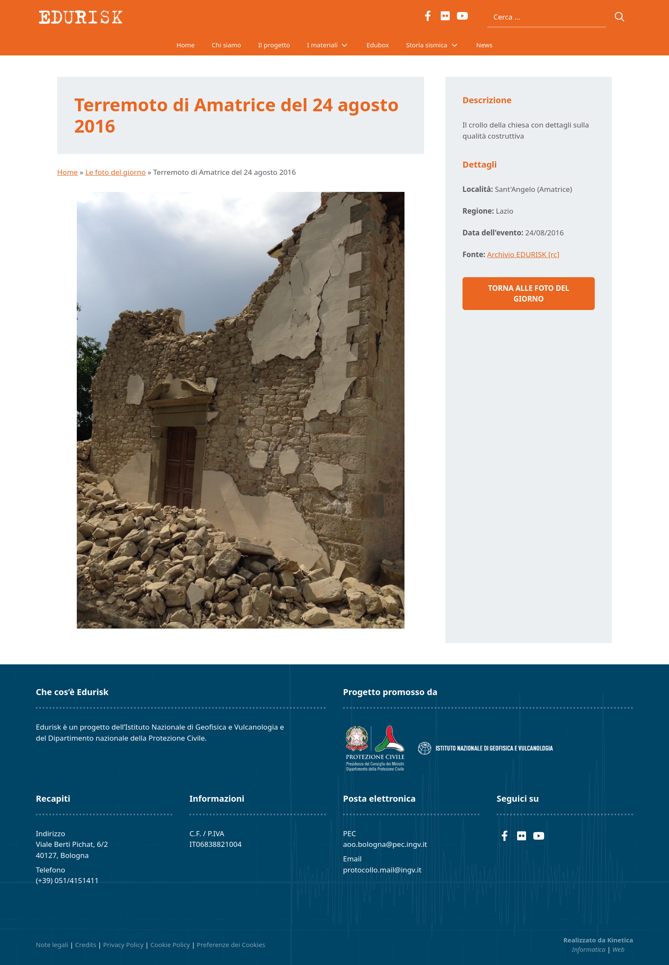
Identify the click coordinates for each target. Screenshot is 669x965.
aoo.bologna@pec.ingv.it (385, 844)
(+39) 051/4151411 (67, 880)
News (484, 45)
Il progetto (274, 45)
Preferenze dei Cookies (231, 944)
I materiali (332, 44)
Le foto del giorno (115, 172)
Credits (85, 944)
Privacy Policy (123, 944)
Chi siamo (226, 45)
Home (185, 45)
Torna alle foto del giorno (528, 293)
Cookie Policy (170, 944)
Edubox (377, 45)
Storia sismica (437, 44)
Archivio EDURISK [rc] (523, 254)
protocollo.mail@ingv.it (382, 870)
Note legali (52, 944)
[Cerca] (620, 17)
